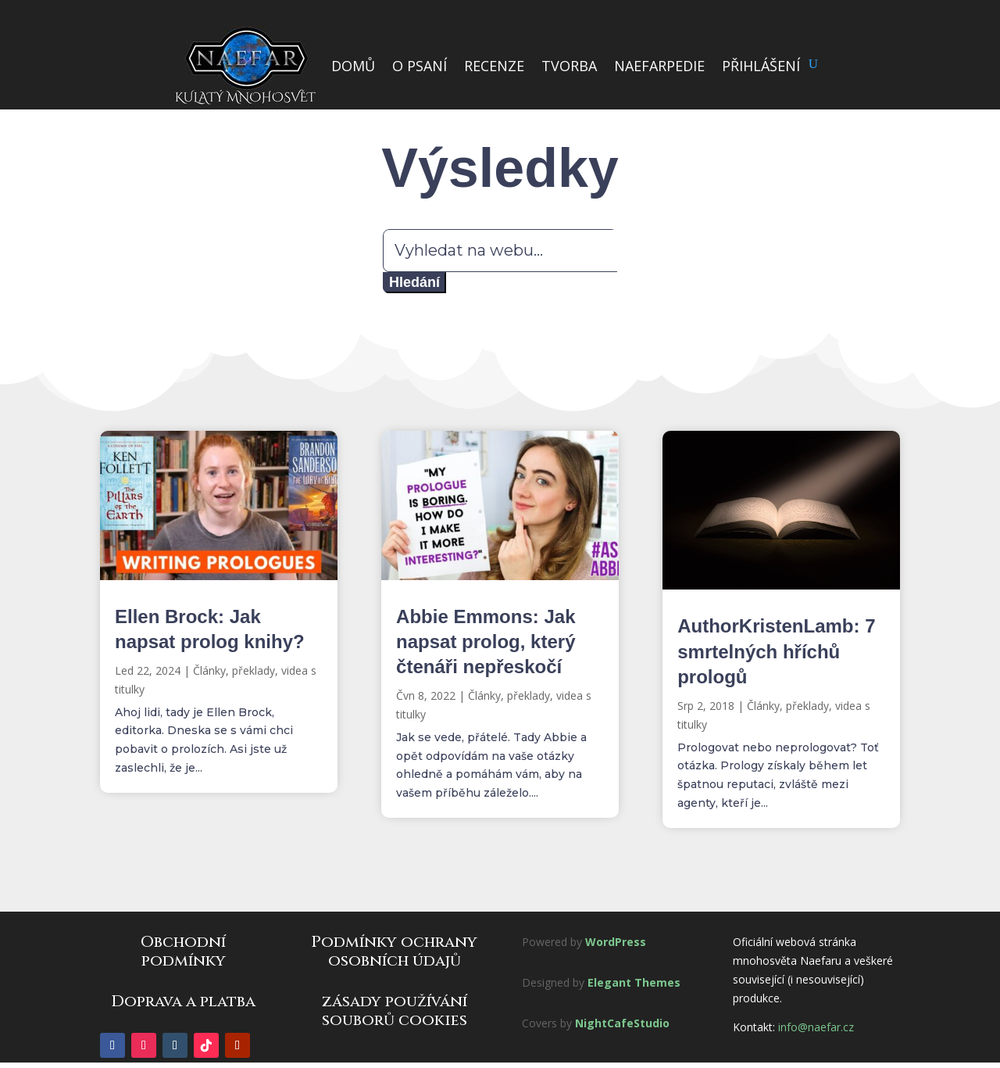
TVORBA (569, 65)
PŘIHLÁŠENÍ (761, 65)
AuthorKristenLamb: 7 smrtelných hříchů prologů (776, 650)
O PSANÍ (419, 65)
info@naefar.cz (816, 1027)
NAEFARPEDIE (659, 65)
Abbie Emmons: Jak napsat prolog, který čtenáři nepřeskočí (485, 641)
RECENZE (494, 65)
